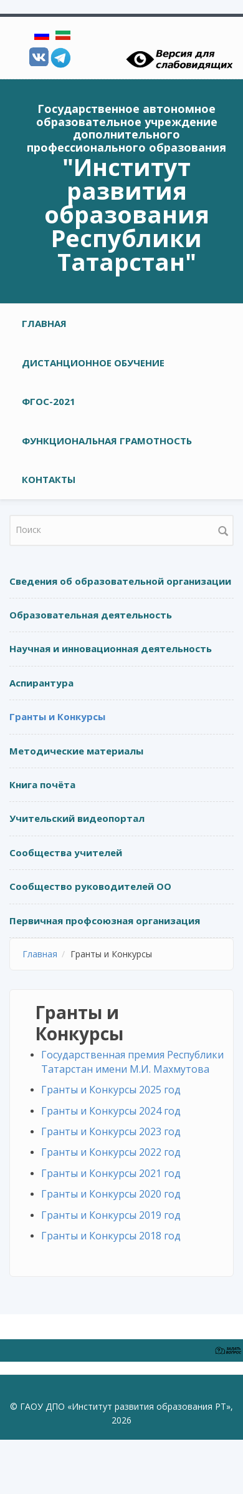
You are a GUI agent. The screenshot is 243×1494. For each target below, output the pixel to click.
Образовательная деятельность (90, 614)
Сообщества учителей (65, 852)
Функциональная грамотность (107, 440)
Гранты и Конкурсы (57, 716)
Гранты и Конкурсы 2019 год (111, 1215)
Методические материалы (76, 751)
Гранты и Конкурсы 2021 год (111, 1173)
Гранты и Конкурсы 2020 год (111, 1194)
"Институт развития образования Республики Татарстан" (126, 214)
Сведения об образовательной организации (120, 581)
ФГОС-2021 (48, 401)
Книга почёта (42, 784)
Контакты (48, 479)
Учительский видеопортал (77, 818)
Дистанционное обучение (93, 362)
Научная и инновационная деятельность (110, 648)
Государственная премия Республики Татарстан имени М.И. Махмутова (132, 1062)
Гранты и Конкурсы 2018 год (111, 1236)
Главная (44, 323)
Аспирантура (41, 682)
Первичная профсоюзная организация (104, 920)
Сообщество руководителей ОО (90, 886)
